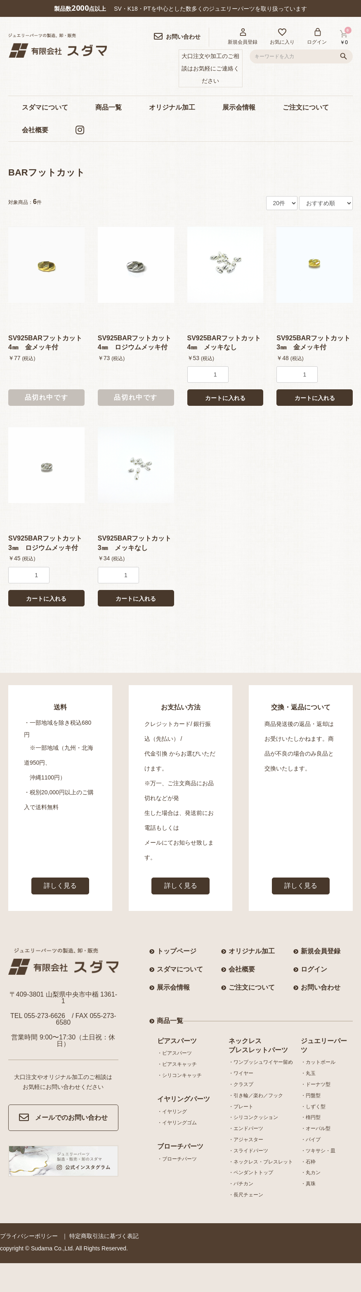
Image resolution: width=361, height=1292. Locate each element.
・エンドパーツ (246, 1128)
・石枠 (308, 1162)
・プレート (241, 1106)
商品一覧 (108, 107)
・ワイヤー (241, 1073)
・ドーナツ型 (315, 1084)
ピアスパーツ (177, 1040)
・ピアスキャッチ (177, 1064)
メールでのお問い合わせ (63, 1117)
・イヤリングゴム (177, 1123)
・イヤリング (172, 1111)
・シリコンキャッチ (179, 1075)
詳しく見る (60, 885)
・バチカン (241, 1184)
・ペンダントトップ (251, 1172)
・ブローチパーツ (177, 1159)
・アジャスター (246, 1139)
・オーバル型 (315, 1128)
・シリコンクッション (253, 1117)
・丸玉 (308, 1073)
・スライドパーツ (248, 1151)
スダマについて (45, 107)
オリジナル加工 (172, 107)
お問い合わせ (320, 987)
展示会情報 (238, 107)
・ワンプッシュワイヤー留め (261, 1062)
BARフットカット (46, 172)
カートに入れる (225, 398)
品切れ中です (46, 397)
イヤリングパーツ (183, 1098)
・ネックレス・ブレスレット (261, 1162)
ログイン (314, 969)
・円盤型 (311, 1095)
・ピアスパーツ (174, 1053)
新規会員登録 (320, 951)
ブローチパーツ (180, 1146)
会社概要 (35, 129)
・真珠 (308, 1184)
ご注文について (306, 107)
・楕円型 (311, 1117)
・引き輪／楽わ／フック (256, 1095)
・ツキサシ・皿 (318, 1151)
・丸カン (311, 1172)
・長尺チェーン (246, 1195)
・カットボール (318, 1062)
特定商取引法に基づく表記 (104, 1236)
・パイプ (311, 1139)
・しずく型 (313, 1106)
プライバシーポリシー (29, 1236)
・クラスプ (241, 1084)
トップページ (176, 951)
